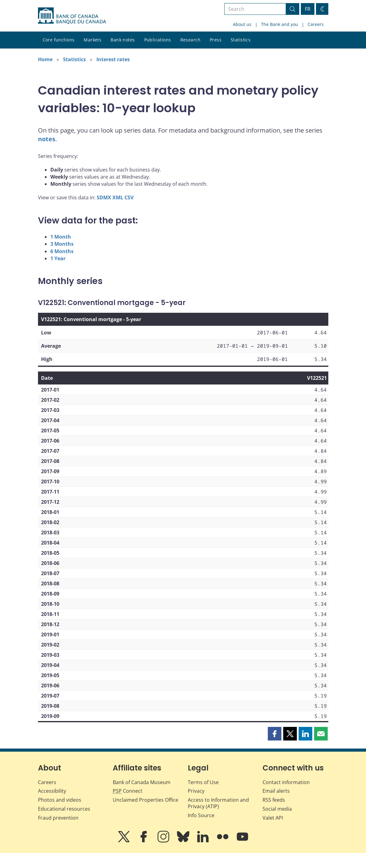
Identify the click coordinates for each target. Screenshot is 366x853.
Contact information (286, 782)
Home (45, 59)
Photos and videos (59, 799)
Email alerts (276, 790)
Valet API (273, 817)
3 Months (62, 243)
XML (117, 197)
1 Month (60, 236)
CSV (128, 197)
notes (46, 139)
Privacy (196, 790)
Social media (277, 808)
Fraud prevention (58, 817)
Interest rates (113, 59)
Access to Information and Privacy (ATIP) (218, 803)
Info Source (201, 815)
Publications (157, 40)
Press (215, 40)
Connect (127, 790)
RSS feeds (274, 799)
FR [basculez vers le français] (307, 9)
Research (190, 40)
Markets (92, 40)
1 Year (57, 258)
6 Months (62, 251)
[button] (274, 734)
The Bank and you (279, 24)
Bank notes (123, 40)
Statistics (240, 40)
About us (242, 24)
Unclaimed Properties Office (145, 799)
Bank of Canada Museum (141, 782)
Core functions (59, 40)
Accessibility (52, 790)
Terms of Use (203, 782)
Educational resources (64, 808)
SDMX (104, 197)
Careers (316, 24)
